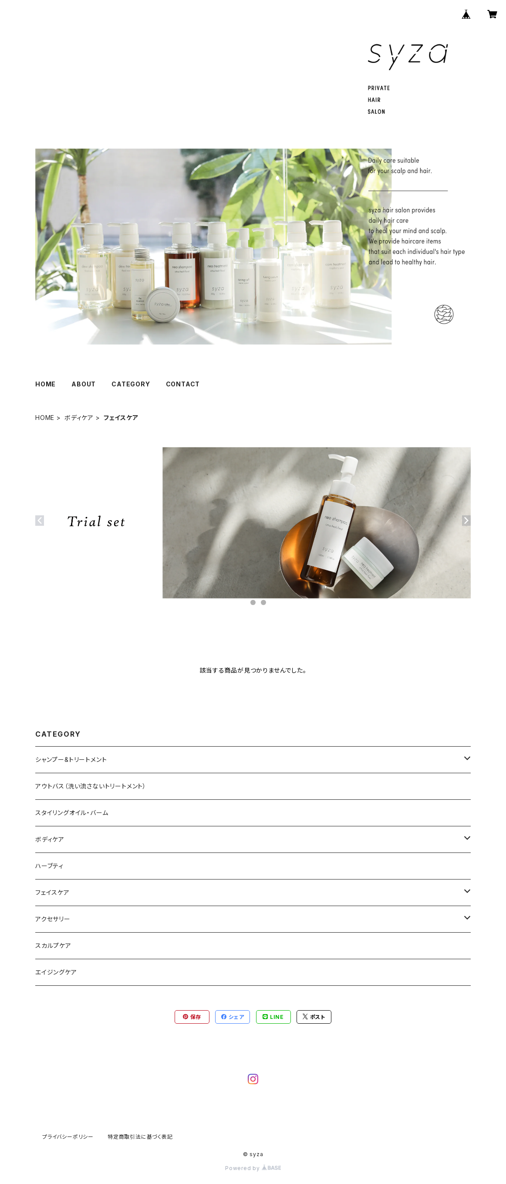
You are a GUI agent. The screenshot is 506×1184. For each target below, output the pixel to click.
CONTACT (183, 384)
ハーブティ (49, 865)
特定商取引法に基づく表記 (140, 1136)
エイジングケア (56, 972)
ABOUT (83, 384)
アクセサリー (53, 919)
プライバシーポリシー (68, 1136)
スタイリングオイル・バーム (71, 812)
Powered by (253, 1168)
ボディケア (79, 417)
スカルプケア (53, 945)
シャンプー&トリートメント (71, 759)
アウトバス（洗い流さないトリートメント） (90, 786)
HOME (45, 384)
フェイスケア (52, 892)
